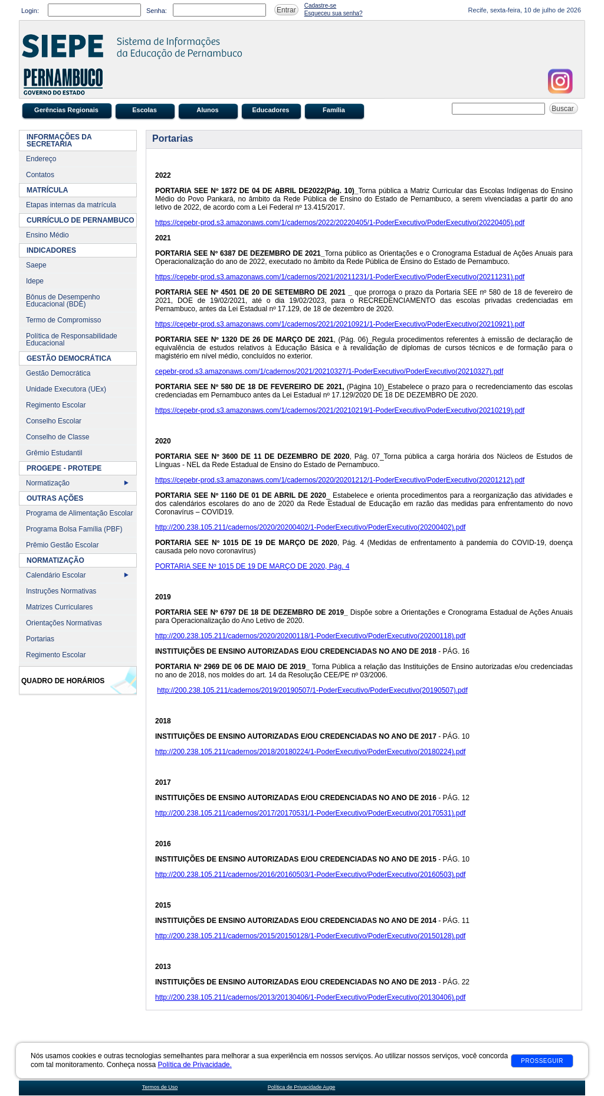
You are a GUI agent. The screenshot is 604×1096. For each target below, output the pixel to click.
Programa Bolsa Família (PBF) (74, 529)
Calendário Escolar (56, 575)
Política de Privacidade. (194, 1065)
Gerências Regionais (66, 109)
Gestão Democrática (58, 373)
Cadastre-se (320, 5)
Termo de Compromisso (63, 320)
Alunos (207, 109)
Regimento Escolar (56, 405)
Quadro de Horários (62, 681)
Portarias (40, 639)
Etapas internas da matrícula (71, 205)
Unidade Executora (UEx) (66, 389)
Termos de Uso (160, 1087)
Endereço (41, 159)
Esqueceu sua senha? (333, 13)
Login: (30, 10)
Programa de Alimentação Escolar (79, 513)
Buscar (564, 109)
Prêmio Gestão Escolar (62, 545)
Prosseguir (542, 1061)
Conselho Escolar (53, 421)
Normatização (48, 483)
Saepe (36, 265)
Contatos (40, 175)
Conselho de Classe (57, 437)
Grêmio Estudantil (54, 453)
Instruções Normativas (61, 591)
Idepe (35, 281)
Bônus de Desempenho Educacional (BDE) (63, 300)
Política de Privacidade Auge (302, 1087)
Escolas (144, 109)
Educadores (271, 109)
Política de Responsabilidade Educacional (71, 339)
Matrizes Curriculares (59, 607)
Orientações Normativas (64, 623)
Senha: (156, 10)
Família (334, 109)
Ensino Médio (47, 235)
